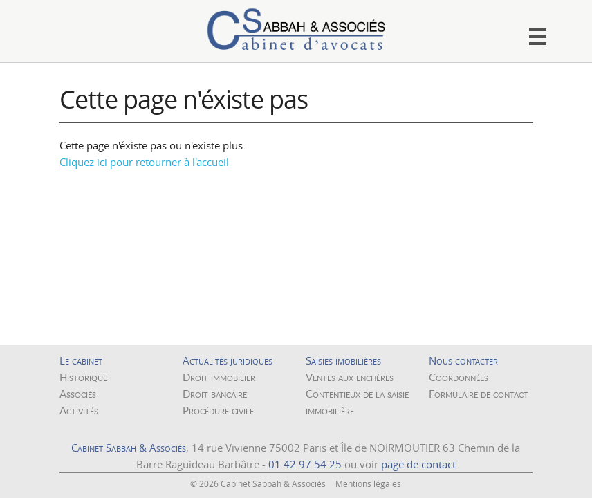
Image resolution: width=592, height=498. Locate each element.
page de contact (418, 464)
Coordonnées (458, 377)
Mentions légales (368, 483)
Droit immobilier (219, 377)
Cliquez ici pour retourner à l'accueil (144, 162)
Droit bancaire (215, 393)
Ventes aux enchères (350, 377)
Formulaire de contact (478, 393)
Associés (77, 393)
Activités (78, 410)
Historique (83, 377)
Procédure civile (218, 410)
